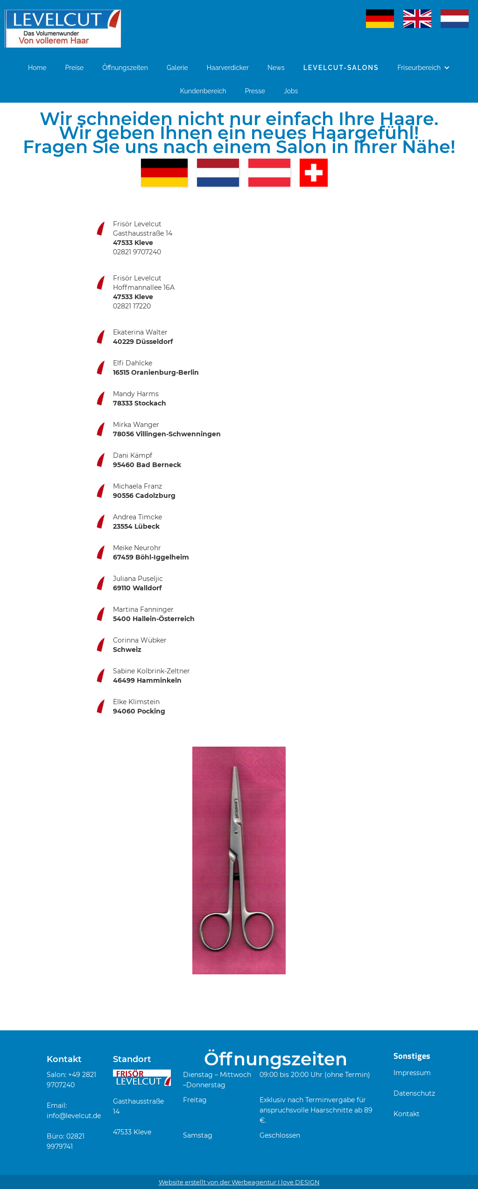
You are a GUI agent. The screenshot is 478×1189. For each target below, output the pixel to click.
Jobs (291, 91)
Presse (255, 91)
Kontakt (407, 1114)
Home (37, 67)
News (276, 67)
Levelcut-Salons (341, 67)
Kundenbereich (203, 91)
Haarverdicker (228, 67)
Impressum (412, 1073)
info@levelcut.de (74, 1116)
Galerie (177, 67)
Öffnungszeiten (125, 67)
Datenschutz (414, 1093)
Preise (74, 67)
